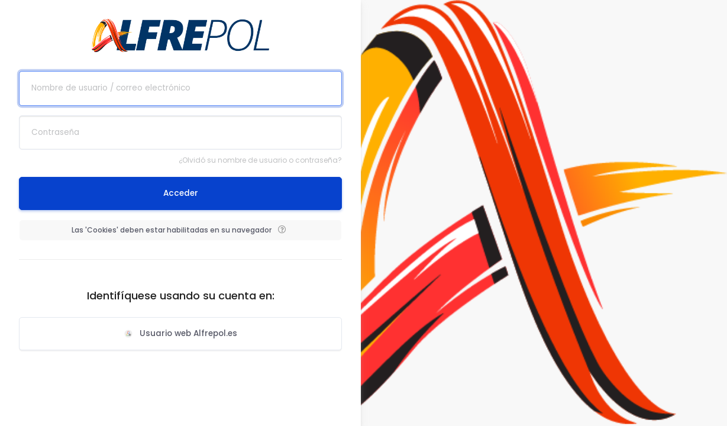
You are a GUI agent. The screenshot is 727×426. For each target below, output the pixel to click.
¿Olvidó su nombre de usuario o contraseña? (260, 160)
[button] (281, 230)
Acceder (180, 193)
